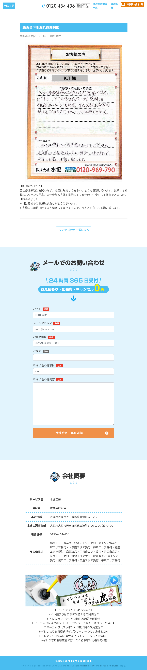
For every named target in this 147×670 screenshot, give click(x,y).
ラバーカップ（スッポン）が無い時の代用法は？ (73, 627)
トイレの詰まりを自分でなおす (73, 610)
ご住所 (37, 351)
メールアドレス (42, 323)
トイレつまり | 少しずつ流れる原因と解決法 (73, 619)
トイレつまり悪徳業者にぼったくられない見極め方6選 (73, 640)
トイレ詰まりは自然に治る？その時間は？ (73, 614)
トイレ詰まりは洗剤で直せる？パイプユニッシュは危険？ (74, 636)
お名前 (37, 309)
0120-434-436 (59, 534)
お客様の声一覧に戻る (73, 230)
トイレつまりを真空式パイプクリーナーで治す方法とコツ (74, 631)
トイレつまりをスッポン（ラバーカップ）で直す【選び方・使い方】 (73, 623)
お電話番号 (40, 337)
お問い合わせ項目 (44, 365)
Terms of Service (109, 665)
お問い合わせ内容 (44, 379)
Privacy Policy (87, 665)
